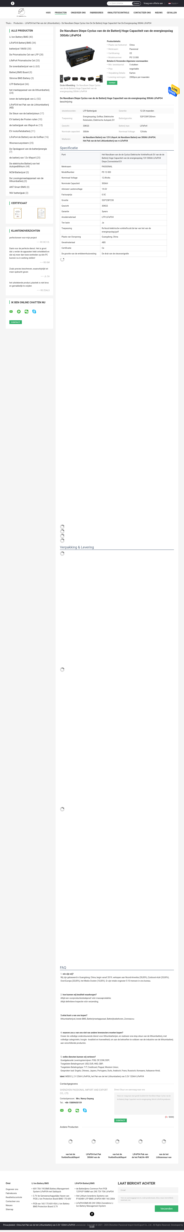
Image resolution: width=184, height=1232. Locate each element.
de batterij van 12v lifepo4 (22, 157)
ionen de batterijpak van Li (22, 98)
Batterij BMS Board (19, 72)
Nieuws (159, 13)
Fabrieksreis (96, 13)
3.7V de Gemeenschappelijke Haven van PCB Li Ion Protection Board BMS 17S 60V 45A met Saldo (52, 1198)
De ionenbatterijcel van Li (22, 66)
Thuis (8, 23)
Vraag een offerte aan (153, 3)
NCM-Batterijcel (17, 172)
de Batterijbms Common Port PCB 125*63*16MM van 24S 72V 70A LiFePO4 (95, 1190)
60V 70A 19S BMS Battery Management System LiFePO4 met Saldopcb (51, 1190)
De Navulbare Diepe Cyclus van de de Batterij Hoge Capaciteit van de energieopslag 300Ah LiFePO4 (80, 88)
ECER (92, 1227)
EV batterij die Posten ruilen (23, 119)
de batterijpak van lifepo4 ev (23, 125)
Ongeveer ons (78, 13)
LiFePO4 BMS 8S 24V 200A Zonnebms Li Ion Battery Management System (94, 1204)
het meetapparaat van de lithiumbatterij (29, 90)
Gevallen (172, 13)
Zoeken (136, 3)
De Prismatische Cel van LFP (24, 54)
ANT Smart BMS (17, 187)
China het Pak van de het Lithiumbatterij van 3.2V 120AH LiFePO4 (46, 1225)
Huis (48, 13)
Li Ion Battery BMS (18, 37)
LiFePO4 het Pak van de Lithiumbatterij (42, 23)
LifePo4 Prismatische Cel (22, 60)
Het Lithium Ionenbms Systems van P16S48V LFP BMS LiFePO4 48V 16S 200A (95, 1197)
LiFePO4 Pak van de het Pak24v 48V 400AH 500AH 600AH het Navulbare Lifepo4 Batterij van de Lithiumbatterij (140, 1156)
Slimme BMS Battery (19, 78)
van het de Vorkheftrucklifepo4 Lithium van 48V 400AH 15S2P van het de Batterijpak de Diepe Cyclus (70, 1156)
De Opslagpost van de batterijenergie (28, 149)
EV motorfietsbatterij (19, 131)
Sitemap (9, 1209)
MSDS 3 (68, 1076)
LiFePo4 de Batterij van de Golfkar (26, 137)
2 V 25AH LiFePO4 (82, 1076)
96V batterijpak (17, 193)
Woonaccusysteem (19, 143)
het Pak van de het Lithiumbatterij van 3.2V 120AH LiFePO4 (117, 1076)
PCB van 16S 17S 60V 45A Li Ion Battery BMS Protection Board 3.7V (51, 1205)
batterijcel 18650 (17, 48)
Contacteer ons (142, 13)
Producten (61, 13)
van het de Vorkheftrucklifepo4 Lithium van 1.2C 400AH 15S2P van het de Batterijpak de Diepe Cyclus (117, 1156)
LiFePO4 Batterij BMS (20, 42)
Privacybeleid (9, 1225)
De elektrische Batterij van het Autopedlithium (24, 165)
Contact (112, 83)
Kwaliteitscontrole (118, 13)
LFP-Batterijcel (16, 84)
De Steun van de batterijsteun (24, 113)
